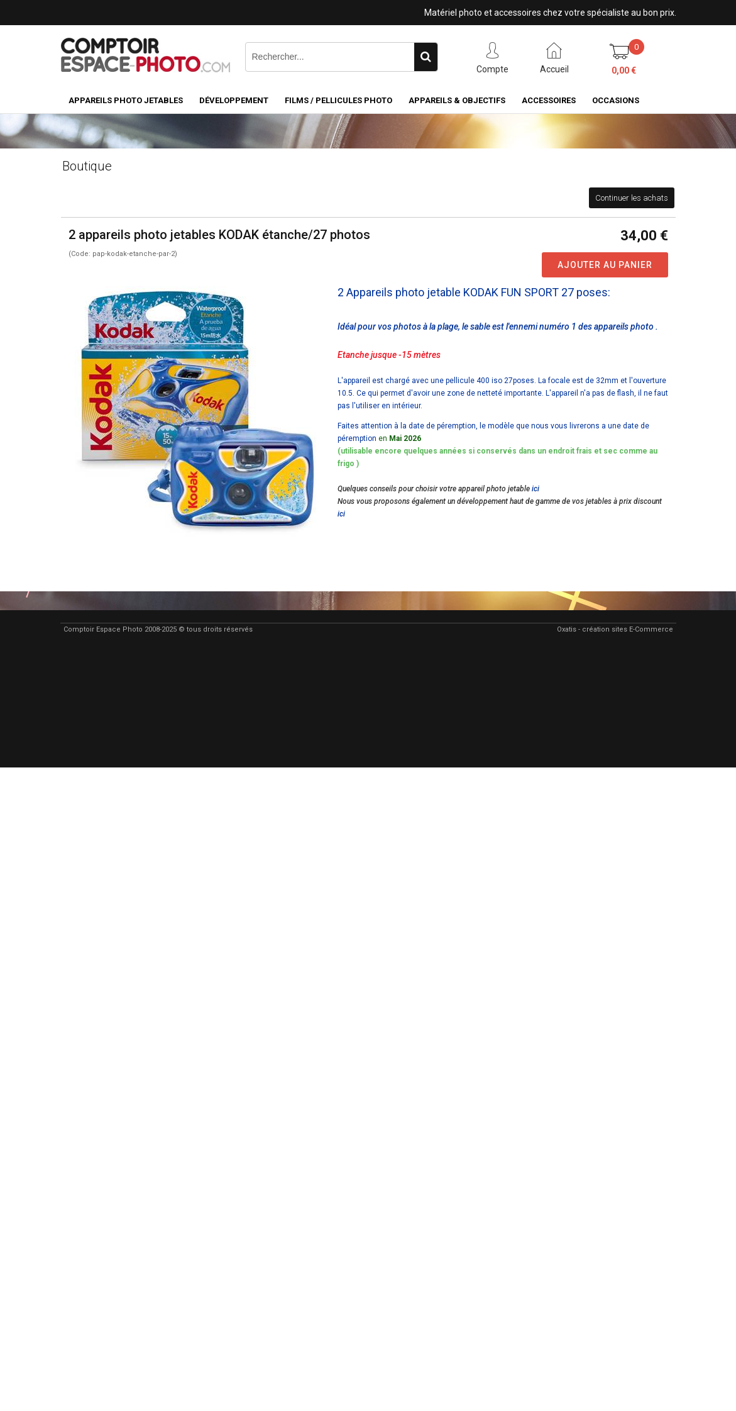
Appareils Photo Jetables (126, 100)
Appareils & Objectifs (457, 100)
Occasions (615, 100)
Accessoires (549, 100)
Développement (233, 100)
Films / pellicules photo (338, 100)
